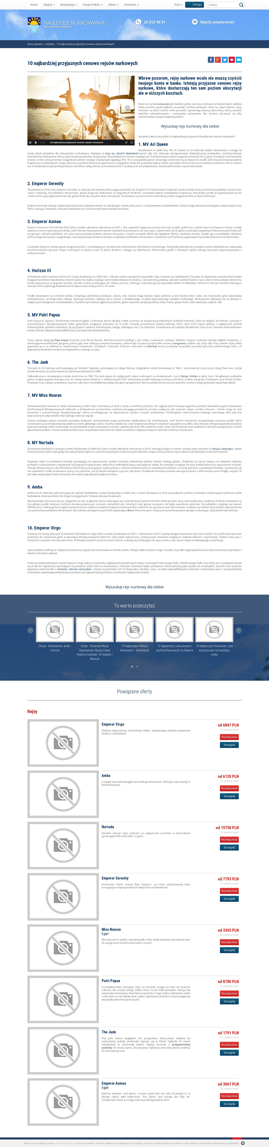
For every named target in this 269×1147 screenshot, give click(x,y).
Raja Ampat (61, 340)
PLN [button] (178, 4)
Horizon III (41, 270)
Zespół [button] (49, 4)
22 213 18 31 (154, 22)
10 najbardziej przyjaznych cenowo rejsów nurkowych (85, 44)
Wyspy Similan (189, 376)
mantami (62, 569)
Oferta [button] (113, 4)
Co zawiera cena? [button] (229, 729)
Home (34, 4)
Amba (37, 487)
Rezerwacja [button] (68, 4)
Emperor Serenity (48, 183)
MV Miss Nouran (46, 395)
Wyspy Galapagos (222, 448)
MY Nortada (42, 442)
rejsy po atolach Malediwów (122, 153)
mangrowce (179, 343)
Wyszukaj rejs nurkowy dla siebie (190, 126)
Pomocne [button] (131, 4)
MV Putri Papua (46, 315)
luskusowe (163, 104)
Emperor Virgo (47, 528)
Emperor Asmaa (46, 221)
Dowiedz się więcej (64, 1143)
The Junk (40, 362)
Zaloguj (195, 4)
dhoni (130, 510)
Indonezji (151, 346)
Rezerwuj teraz (229, 737)
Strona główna (35, 44)
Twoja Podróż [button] (92, 4)
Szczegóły (229, 744)
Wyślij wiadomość (217, 22)
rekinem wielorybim (80, 569)
